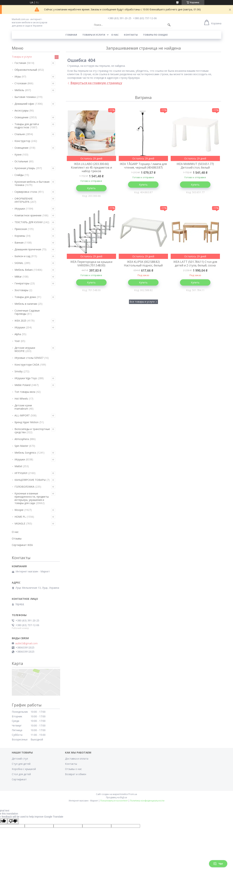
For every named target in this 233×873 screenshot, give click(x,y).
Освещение (21, 117)
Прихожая (21, 229)
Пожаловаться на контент (114, 800)
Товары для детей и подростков (27, 125)
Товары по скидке (155, 34)
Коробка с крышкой (24, 769)
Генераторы (22, 283)
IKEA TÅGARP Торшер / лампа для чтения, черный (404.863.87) (143, 165)
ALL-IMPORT (22, 415)
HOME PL (20, 516)
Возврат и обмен (75, 774)
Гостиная (20, 63)
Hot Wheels (21, 398)
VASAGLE (20, 523)
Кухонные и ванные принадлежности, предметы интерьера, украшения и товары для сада (32, 498)
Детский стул (20, 758)
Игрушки (20, 208)
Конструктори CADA (27, 364)
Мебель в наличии (26, 303)
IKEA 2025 (20, 320)
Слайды (19, 175)
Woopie (19, 510)
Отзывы (16, 538)
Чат (218, 863)
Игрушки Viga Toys (26, 378)
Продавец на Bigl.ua (116, 797)
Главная (71, 34)
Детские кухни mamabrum (23, 407)
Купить (91, 188)
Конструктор (22, 141)
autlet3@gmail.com (26, 643)
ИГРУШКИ (21, 473)
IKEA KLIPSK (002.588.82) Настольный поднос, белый (143, 263)
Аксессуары (21, 110)
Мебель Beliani (24, 269)
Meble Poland (22, 385)
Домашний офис (24, 103)
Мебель (19, 90)
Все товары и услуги (142, 301)
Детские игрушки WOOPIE (25, 349)
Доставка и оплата (76, 758)
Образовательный (26, 69)
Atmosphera (22, 439)
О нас (115, 34)
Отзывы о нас (73, 769)
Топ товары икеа (25, 391)
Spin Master (21, 446)
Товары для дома (25, 297)
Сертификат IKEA (22, 545)
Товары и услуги (93, 34)
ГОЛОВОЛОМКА (24, 486)
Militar (18, 276)
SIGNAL (19, 263)
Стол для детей (21, 774)
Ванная (19, 242)
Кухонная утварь (25, 168)
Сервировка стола (26, 191)
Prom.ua (132, 794)
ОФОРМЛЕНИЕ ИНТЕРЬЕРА (24, 200)
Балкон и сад (22, 256)
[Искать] (169, 25)
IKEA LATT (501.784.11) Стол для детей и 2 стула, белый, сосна (195, 263)
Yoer (17, 341)
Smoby (19, 371)
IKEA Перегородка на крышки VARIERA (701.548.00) (91, 263)
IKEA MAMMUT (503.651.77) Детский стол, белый (195, 165)
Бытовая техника (25, 97)
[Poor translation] (13, 821)
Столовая (21, 83)
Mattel (18, 466)
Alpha (18, 334)
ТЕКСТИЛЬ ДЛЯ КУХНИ (28, 222)
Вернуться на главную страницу (96, 83)
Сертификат (19, 779)
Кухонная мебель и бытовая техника (32, 183)
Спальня (20, 134)
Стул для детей (21, 763)
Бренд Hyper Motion (27, 422)
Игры (18, 76)
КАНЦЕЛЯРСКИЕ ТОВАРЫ (30, 480)
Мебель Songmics (25, 452)
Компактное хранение (28, 215)
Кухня (18, 154)
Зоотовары (21, 290)
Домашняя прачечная (28, 249)
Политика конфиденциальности (147, 800)
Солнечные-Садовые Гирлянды (27, 312)
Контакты (131, 34)
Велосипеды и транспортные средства (32, 430)
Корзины (20, 235)
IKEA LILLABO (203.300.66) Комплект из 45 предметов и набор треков (91, 167)
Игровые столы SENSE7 (29, 357)
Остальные (21, 161)
